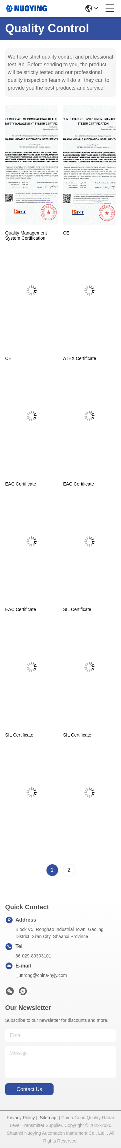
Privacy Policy (21, 1117)
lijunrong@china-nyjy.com (41, 975)
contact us (29, 1089)
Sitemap (48, 1117)
